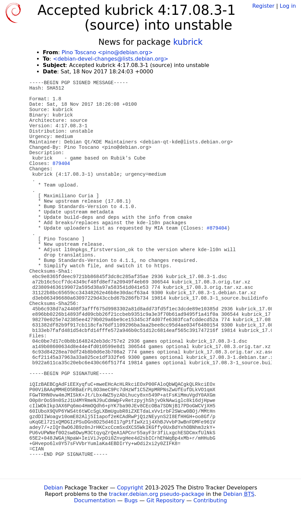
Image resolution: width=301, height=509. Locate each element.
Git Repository (165, 500)
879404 (61, 163)
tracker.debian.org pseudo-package (156, 494)
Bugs (131, 500)
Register (263, 6)
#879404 (217, 228)
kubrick (187, 42)
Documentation (94, 500)
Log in (288, 6)
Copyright (130, 487)
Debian (53, 487)
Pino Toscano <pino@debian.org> (107, 52)
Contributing (210, 500)
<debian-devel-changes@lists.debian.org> (110, 59)
